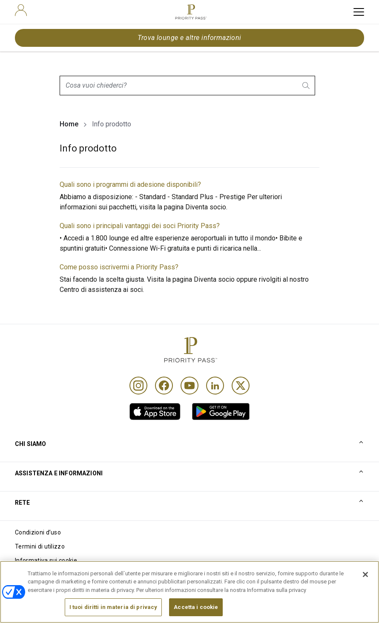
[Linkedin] (215, 385)
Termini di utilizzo (40, 546)
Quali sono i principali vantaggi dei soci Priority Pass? (140, 226)
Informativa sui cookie (46, 560)
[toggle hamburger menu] (358, 12)
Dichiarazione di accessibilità (55, 588)
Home (69, 124)
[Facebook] (164, 385)
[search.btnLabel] (306, 85)
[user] (21, 10)
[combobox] (187, 85)
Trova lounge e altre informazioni (189, 38)
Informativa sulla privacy (49, 574)
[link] (155, 411)
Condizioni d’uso (38, 532)
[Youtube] (189, 385)
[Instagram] (138, 385)
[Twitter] (241, 385)
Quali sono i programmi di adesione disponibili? (130, 184)
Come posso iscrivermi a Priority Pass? (119, 267)
